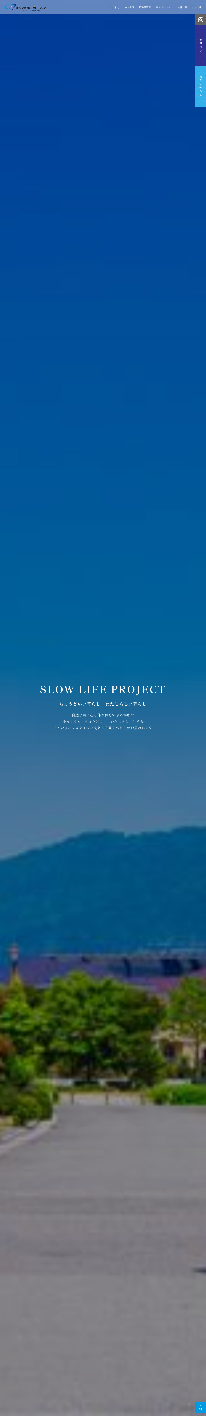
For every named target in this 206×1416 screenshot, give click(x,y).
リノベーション (164, 7)
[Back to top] (200, 1407)
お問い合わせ (201, 86)
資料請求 (201, 45)
